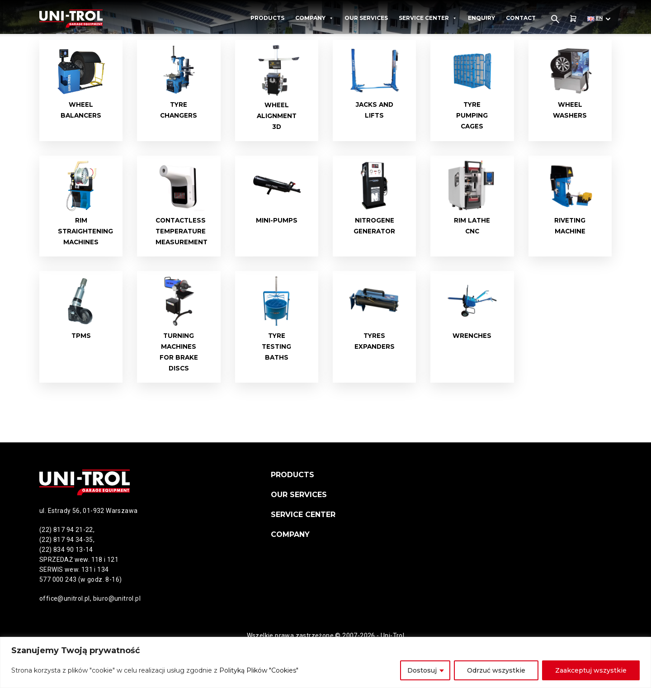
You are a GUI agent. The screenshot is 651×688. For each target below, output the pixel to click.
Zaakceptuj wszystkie (591, 670)
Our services (366, 17)
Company (314, 18)
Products (267, 17)
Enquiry (481, 17)
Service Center (428, 18)
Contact (521, 17)
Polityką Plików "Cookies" (258, 670)
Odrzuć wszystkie (496, 670)
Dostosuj (422, 670)
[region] (325, 662)
